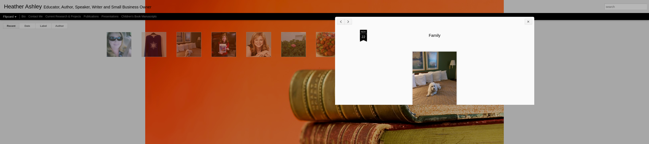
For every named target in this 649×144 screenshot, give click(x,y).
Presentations (110, 16)
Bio (23, 16)
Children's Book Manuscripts (139, 16)
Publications (91, 16)
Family (507, 41)
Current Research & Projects (63, 16)
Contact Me (35, 16)
